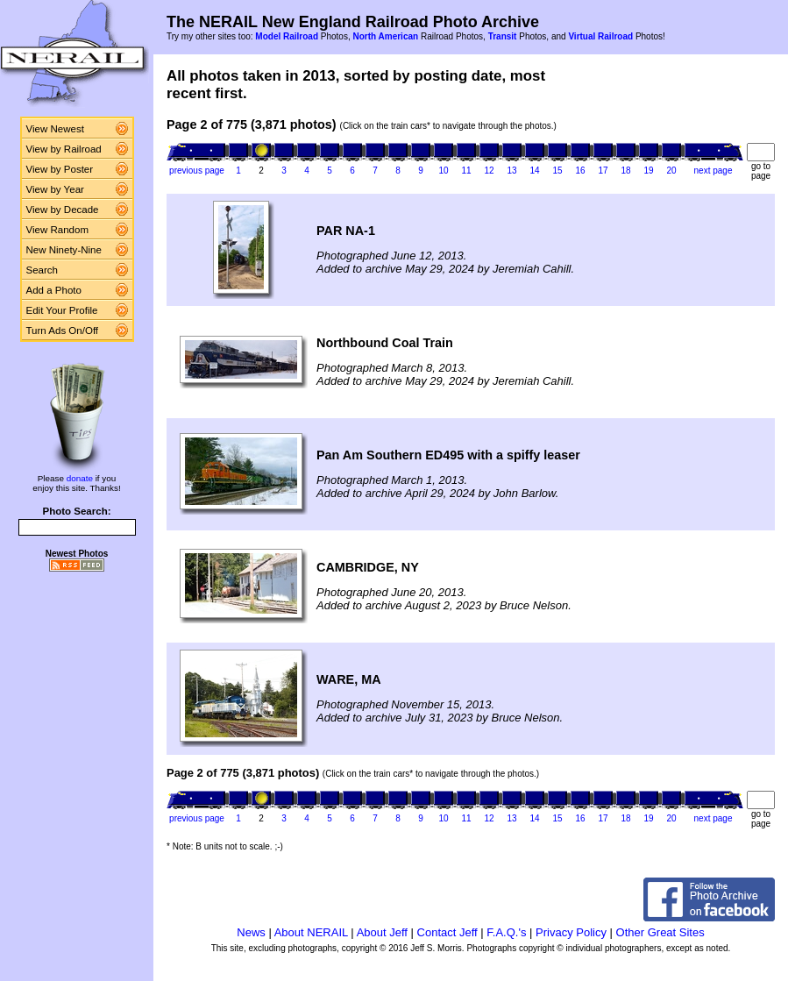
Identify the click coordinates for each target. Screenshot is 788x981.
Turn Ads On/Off (62, 330)
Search (42, 270)
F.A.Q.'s (506, 932)
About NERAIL (311, 932)
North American (385, 36)
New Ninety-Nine (64, 250)
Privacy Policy (571, 932)
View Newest (55, 129)
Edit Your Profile (62, 310)
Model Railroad (286, 36)
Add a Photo (54, 290)
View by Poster (60, 169)
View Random (57, 229)
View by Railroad (64, 149)
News (251, 932)
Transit (502, 36)
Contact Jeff (447, 932)
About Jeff (382, 932)
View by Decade (62, 209)
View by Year (55, 189)
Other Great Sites (660, 932)
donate (80, 478)
